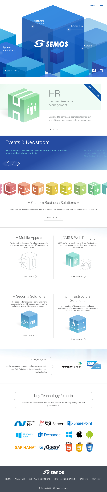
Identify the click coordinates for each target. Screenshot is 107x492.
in (100, 70)
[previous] (7, 164)
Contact (97, 479)
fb (93, 70)
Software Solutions (40, 479)
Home (8, 479)
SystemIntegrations (9, 48)
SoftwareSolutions (39, 22)
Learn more (12, 70)
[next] (18, 164)
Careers (88, 45)
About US (20, 479)
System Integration (65, 479)
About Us (77, 26)
